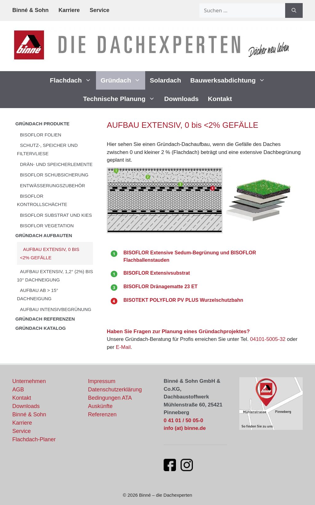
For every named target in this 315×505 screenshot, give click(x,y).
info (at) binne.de (185, 428)
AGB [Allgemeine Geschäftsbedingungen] (18, 389)
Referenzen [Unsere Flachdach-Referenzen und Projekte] (102, 414)
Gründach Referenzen (45, 318)
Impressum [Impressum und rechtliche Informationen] (101, 381)
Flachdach (73, 80)
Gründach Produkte (42, 123)
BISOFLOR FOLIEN (40, 134)
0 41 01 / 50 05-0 (183, 420)
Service (99, 10)
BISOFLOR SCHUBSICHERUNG (54, 174)
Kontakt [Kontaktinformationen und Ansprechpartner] (21, 398)
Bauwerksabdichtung (230, 80)
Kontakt (220, 98)
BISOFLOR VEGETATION (47, 225)
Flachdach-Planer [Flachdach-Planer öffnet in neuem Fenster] (34, 439)
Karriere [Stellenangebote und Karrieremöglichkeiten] (22, 423)
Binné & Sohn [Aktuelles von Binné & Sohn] (29, 414)
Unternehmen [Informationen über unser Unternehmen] (29, 381)
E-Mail (123, 347)
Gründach (123, 80)
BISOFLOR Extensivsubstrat (156, 273)
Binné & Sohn (30, 10)
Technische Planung (121, 99)
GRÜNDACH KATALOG (40, 328)
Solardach (165, 80)
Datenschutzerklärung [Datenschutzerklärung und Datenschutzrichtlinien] (115, 389)
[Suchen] (294, 10)
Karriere (69, 10)
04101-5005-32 (267, 339)
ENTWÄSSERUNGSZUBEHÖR (52, 185)
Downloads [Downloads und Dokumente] (26, 406)
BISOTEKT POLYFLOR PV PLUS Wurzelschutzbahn (183, 300)
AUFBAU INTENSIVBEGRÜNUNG (55, 309)
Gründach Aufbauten (43, 235)
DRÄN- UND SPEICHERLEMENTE (56, 164)
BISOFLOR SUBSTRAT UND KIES (56, 215)
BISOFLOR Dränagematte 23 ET (160, 286)
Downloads (181, 98)
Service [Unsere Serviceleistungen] (21, 431)
